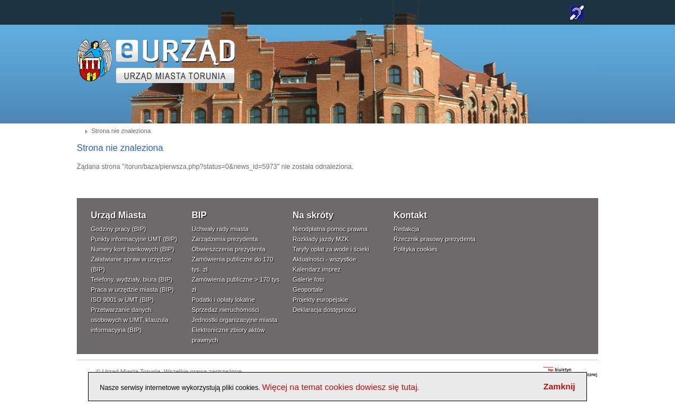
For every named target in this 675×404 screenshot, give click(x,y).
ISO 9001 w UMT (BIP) (122, 299)
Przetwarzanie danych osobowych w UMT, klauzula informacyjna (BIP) (129, 319)
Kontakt (410, 215)
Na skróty (313, 215)
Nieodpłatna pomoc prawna (330, 229)
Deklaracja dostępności (325, 309)
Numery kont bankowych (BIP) (132, 249)
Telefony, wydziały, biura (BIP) (132, 279)
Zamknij (559, 386)
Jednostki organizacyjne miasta (235, 319)
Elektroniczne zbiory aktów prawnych (228, 335)
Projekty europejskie (320, 299)
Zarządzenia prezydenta (225, 239)
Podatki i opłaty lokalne (223, 299)
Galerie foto (309, 279)
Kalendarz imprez (317, 269)
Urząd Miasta (118, 215)
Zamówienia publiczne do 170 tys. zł (233, 264)
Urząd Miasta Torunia (131, 371)
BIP (199, 215)
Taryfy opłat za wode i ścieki (331, 249)
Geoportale (308, 289)
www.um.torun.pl (94, 43)
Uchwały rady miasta (220, 229)
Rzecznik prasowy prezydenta (434, 239)
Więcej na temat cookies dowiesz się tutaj (339, 387)
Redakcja (406, 229)
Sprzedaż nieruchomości (225, 309)
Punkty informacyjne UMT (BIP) (134, 239)
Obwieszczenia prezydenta (228, 249)
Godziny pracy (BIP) (118, 229)
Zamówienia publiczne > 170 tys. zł (236, 284)
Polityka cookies (416, 249)
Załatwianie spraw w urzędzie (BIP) (131, 264)
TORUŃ (175, 61)
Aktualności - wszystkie (324, 259)
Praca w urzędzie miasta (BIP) (132, 289)
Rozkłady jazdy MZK (321, 239)
